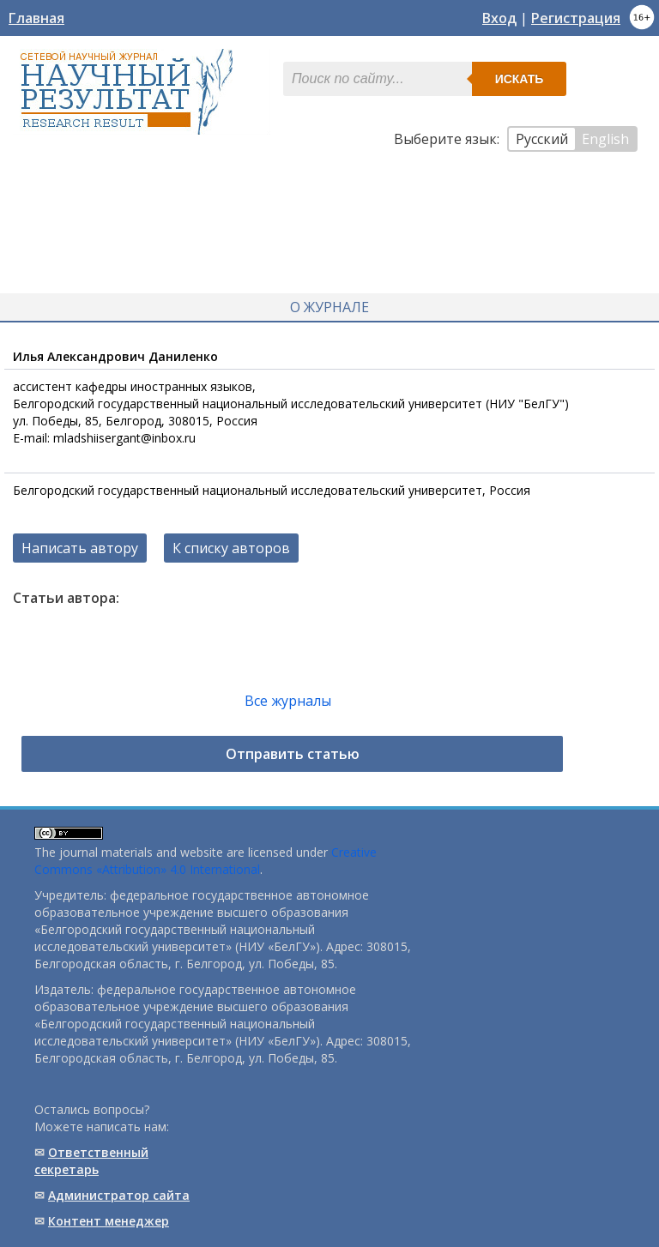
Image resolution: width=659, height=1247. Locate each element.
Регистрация (575, 18)
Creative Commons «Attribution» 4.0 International (205, 860)
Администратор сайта (119, 1195)
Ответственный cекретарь (91, 1161)
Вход (499, 18)
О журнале (329, 307)
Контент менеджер (108, 1221)
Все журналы (288, 700)
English (605, 139)
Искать (519, 79)
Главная (36, 18)
